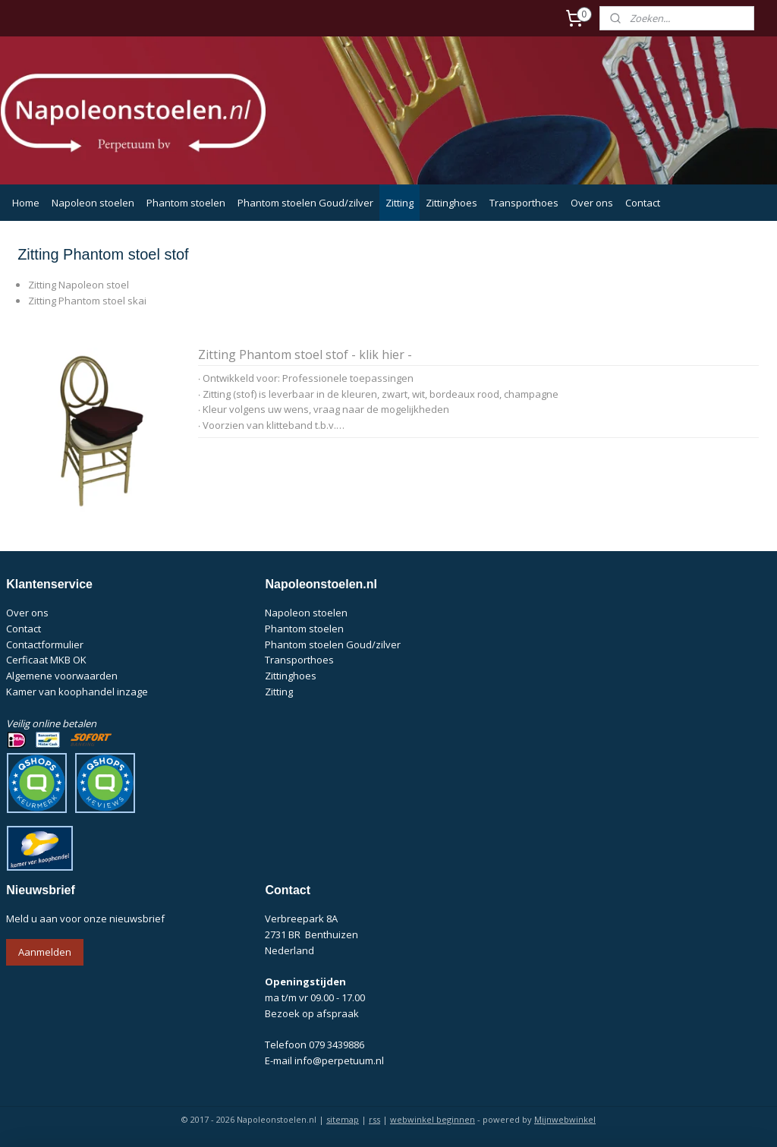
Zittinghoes (451, 203)
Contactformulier (44, 644)
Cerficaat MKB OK (46, 659)
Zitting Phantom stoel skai (87, 301)
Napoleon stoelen (93, 203)
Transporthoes (523, 203)
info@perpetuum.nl (339, 1060)
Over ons (592, 203)
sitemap (342, 1119)
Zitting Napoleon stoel (78, 285)
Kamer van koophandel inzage (77, 691)
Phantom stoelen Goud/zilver (305, 203)
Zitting (399, 203)
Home (25, 203)
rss (374, 1119)
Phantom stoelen (185, 203)
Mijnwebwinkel (565, 1119)
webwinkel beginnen (432, 1119)
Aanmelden (44, 952)
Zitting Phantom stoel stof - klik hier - (305, 356)
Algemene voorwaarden (62, 675)
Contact (642, 203)
